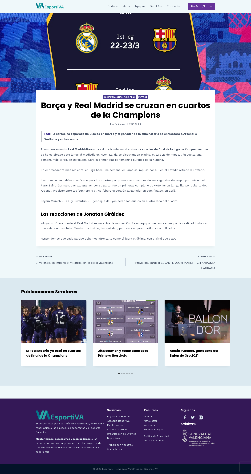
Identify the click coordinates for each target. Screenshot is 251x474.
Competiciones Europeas (119, 97)
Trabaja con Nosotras (120, 444)
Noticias (148, 416)
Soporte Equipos (154, 429)
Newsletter (150, 420)
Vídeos (113, 6)
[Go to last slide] (27, 335)
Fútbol (143, 97)
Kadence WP (151, 469)
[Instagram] (201, 418)
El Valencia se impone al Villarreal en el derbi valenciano (79, 259)
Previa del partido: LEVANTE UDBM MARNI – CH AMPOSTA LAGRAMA (171, 262)
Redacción (120, 124)
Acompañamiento (117, 429)
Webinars (149, 425)
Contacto (173, 6)
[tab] (119, 373)
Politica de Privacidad (156, 436)
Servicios (156, 6)
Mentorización (115, 425)
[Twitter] (193, 418)
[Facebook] (185, 418)
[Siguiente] (224, 335)
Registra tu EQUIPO (118, 416)
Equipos (139, 6)
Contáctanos (114, 449)
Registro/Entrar (201, 6)
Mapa (126, 6)
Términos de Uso (154, 440)
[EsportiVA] (50, 6)
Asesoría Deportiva (118, 420)
